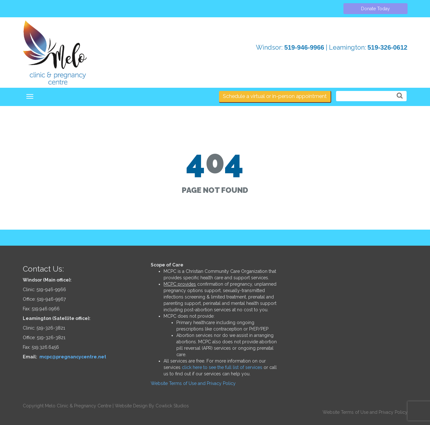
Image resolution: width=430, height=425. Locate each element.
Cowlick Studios (172, 405)
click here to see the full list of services (222, 367)
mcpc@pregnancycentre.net (72, 356)
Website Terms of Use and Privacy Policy (193, 383)
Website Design (131, 405)
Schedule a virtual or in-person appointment (275, 96)
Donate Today (375, 8)
